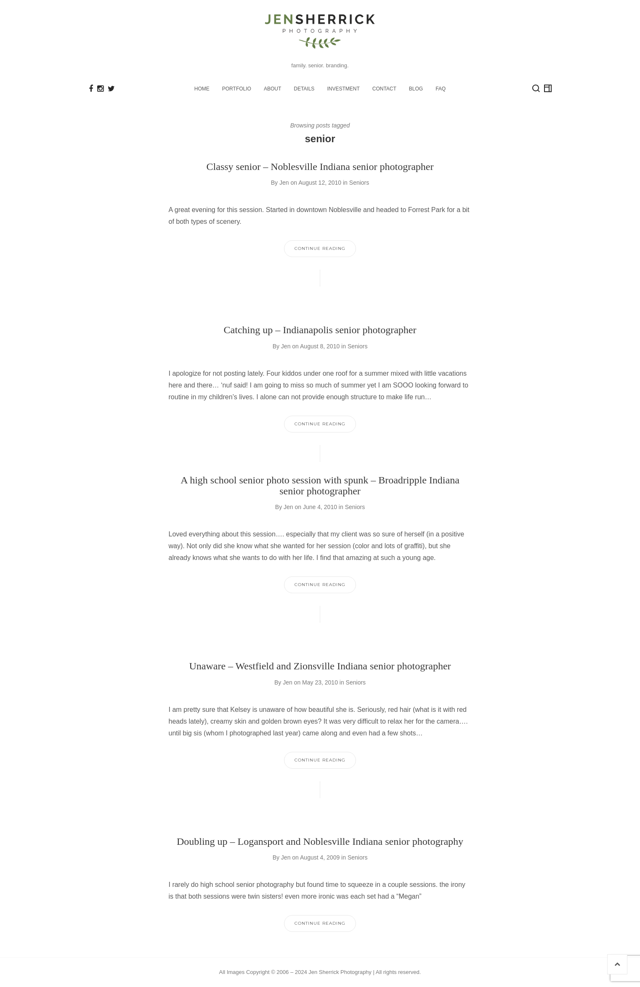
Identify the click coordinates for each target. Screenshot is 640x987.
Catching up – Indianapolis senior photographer (320, 329)
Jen (284, 182)
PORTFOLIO (236, 89)
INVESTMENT (343, 89)
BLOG (416, 89)
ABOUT (272, 89)
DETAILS (304, 89)
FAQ (441, 89)
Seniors (359, 182)
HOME (202, 89)
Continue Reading (320, 248)
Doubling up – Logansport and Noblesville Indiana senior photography (320, 841)
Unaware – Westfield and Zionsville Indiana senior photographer (320, 666)
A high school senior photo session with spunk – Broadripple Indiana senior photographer (320, 485)
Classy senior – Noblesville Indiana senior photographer (320, 166)
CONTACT (384, 89)
